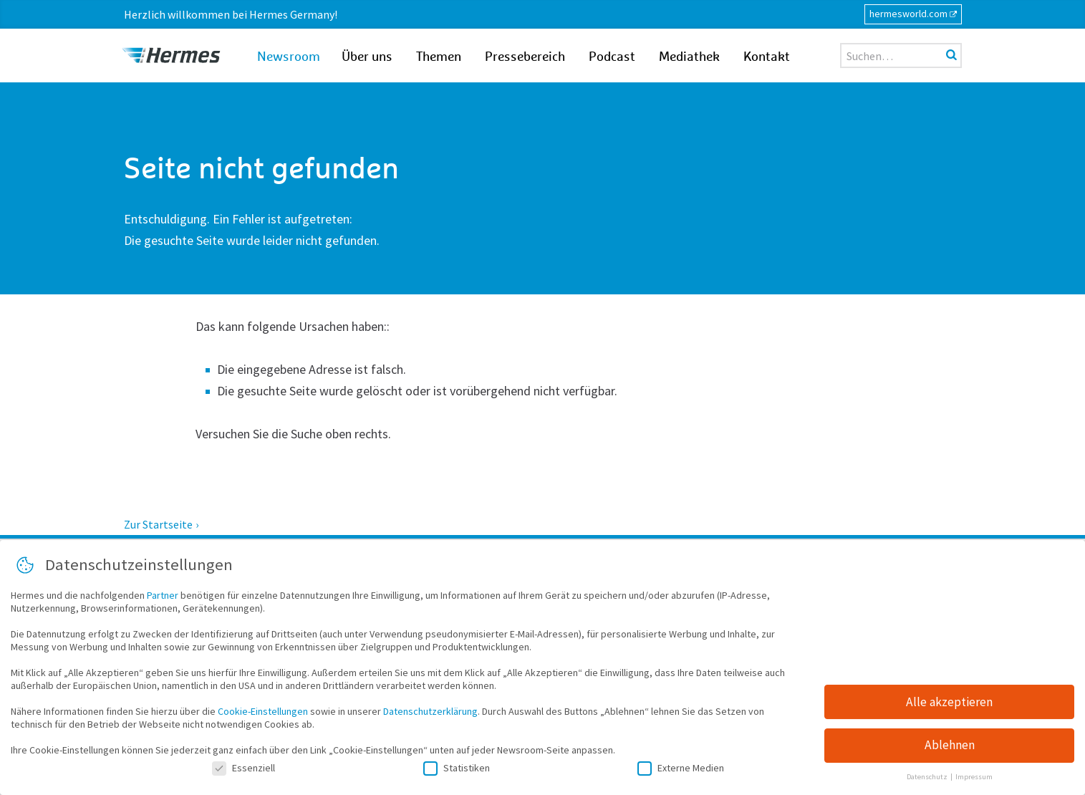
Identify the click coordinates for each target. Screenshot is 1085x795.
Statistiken (456, 769)
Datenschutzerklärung (430, 713)
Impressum (974, 779)
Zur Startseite (158, 524)
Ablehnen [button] (950, 748)
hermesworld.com (908, 13)
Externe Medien (680, 769)
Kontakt (766, 57)
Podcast (612, 57)
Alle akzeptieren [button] (949, 704)
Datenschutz (928, 779)
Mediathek (689, 57)
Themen (438, 57)
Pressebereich (525, 57)
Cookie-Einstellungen (263, 713)
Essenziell (243, 769)
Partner (162, 597)
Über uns (367, 57)
